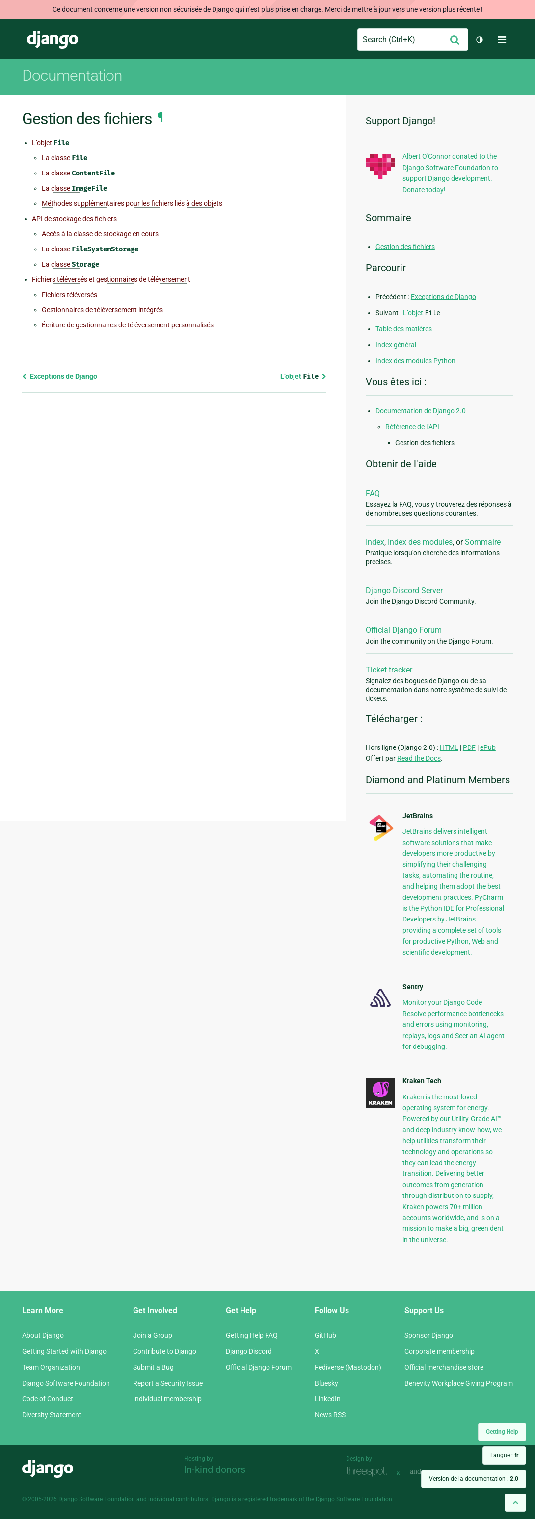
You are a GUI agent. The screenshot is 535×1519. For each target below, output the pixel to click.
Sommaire (483, 542)
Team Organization (51, 1367)
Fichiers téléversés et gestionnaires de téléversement (111, 279)
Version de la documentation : (473, 1478)
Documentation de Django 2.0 (420, 411)
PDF (469, 747)
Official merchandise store (443, 1367)
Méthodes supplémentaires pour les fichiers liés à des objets (132, 203)
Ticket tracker (389, 669)
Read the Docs (419, 758)
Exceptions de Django (59, 376)
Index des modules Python (415, 361)
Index (375, 542)
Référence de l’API (412, 427)
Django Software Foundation (66, 1383)
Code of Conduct (47, 1399)
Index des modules (420, 542)
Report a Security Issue (168, 1383)
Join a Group (152, 1335)
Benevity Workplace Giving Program (458, 1383)
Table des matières (403, 329)
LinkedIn (328, 1399)
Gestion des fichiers (405, 246)
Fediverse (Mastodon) (348, 1367)
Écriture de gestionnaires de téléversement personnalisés (128, 325)
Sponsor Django (428, 1335)
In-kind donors (214, 1469)
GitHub (325, 1335)
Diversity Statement (51, 1415)
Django (52, 40)
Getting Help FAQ (252, 1335)
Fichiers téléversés (69, 295)
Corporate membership (439, 1351)
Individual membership (167, 1399)
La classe (64, 158)
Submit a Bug (153, 1367)
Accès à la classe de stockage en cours (100, 234)
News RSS (330, 1415)
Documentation (72, 75)
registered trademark (269, 1499)
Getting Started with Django (64, 1351)
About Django (43, 1335)
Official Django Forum (404, 630)
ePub (488, 747)
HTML (449, 747)
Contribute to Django (164, 1351)
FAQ (373, 493)
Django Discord (249, 1351)
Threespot (369, 1472)
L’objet (50, 143)
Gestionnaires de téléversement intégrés (102, 310)
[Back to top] (515, 1502)
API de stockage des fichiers (74, 219)
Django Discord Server (404, 590)
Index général (395, 345)
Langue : (504, 1455)
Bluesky (326, 1383)
